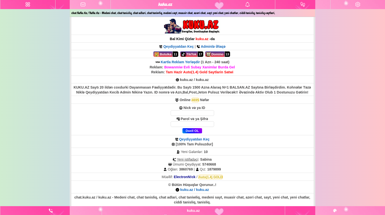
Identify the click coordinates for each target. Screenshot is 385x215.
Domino (214, 54)
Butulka (162, 54)
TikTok (188, 54)
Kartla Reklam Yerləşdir (180, 62)
